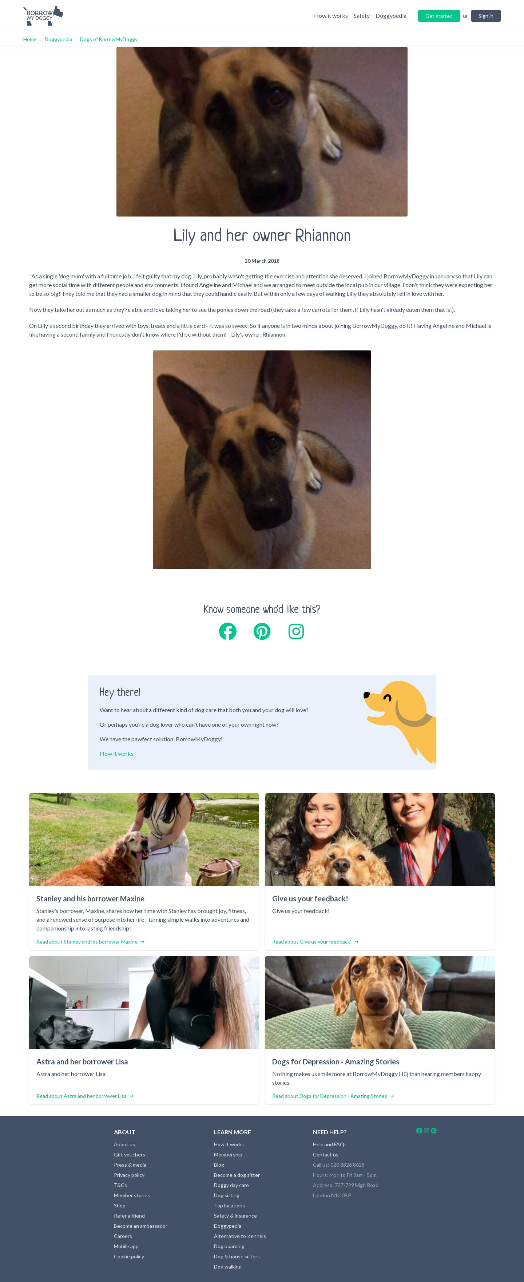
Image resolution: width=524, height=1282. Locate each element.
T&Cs (120, 1185)
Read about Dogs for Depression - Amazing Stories (333, 1096)
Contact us (325, 1154)
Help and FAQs (330, 1144)
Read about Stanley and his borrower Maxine (90, 941)
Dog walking (228, 1266)
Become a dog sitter (237, 1175)
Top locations (229, 1205)
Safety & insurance (235, 1215)
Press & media (130, 1165)
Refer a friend (129, 1215)
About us (124, 1144)
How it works (117, 753)
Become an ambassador (140, 1226)
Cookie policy (129, 1256)
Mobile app (126, 1246)
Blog (219, 1165)
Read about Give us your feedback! (315, 941)
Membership (228, 1154)
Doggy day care (231, 1185)
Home (30, 39)
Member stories (132, 1195)
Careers (123, 1236)
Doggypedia (58, 39)
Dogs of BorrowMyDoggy (109, 39)
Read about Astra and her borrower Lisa (84, 1096)
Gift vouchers (129, 1154)
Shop (120, 1205)
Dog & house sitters (237, 1256)
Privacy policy (129, 1175)
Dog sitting (226, 1195)
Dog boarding (229, 1246)
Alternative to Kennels (240, 1236)
